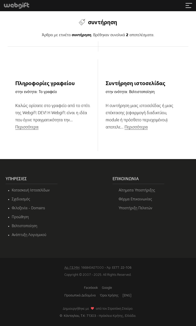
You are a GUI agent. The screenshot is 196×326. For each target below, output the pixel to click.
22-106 (126, 267)
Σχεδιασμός (21, 199)
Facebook (91, 288)
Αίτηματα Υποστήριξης (137, 190)
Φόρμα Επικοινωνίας (135, 199)
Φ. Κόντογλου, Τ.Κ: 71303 (78, 316)
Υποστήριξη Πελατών (135, 208)
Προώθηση (20, 217)
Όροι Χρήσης (109, 295)
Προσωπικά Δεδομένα (80, 295)
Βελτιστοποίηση (24, 226)
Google (107, 288)
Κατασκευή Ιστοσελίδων (31, 190)
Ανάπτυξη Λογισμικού (29, 235)
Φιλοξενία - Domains (28, 208)
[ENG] (126, 295)
